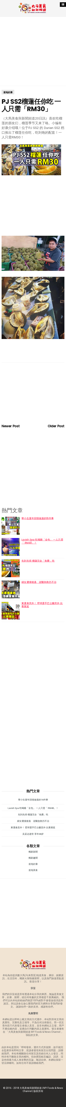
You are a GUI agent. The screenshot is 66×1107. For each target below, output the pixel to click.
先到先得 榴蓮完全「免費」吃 (37, 560)
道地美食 (33, 870)
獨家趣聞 (33, 858)
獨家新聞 (33, 851)
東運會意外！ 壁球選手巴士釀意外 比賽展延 (42, 604)
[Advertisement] (33, 51)
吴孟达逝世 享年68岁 (33, 834)
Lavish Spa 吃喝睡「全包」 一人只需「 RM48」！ (42, 541)
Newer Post (11, 426)
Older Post (56, 426)
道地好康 (7, 92)
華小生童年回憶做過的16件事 (37, 518)
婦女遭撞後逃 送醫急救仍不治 (38, 582)
